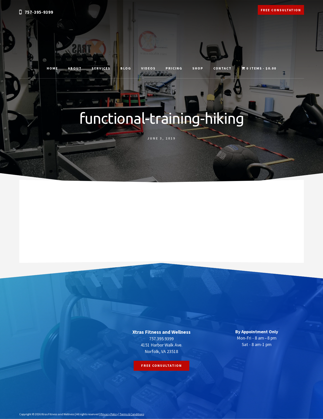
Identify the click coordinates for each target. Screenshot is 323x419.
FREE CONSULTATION (281, 10)
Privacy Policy (109, 414)
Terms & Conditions (132, 414)
